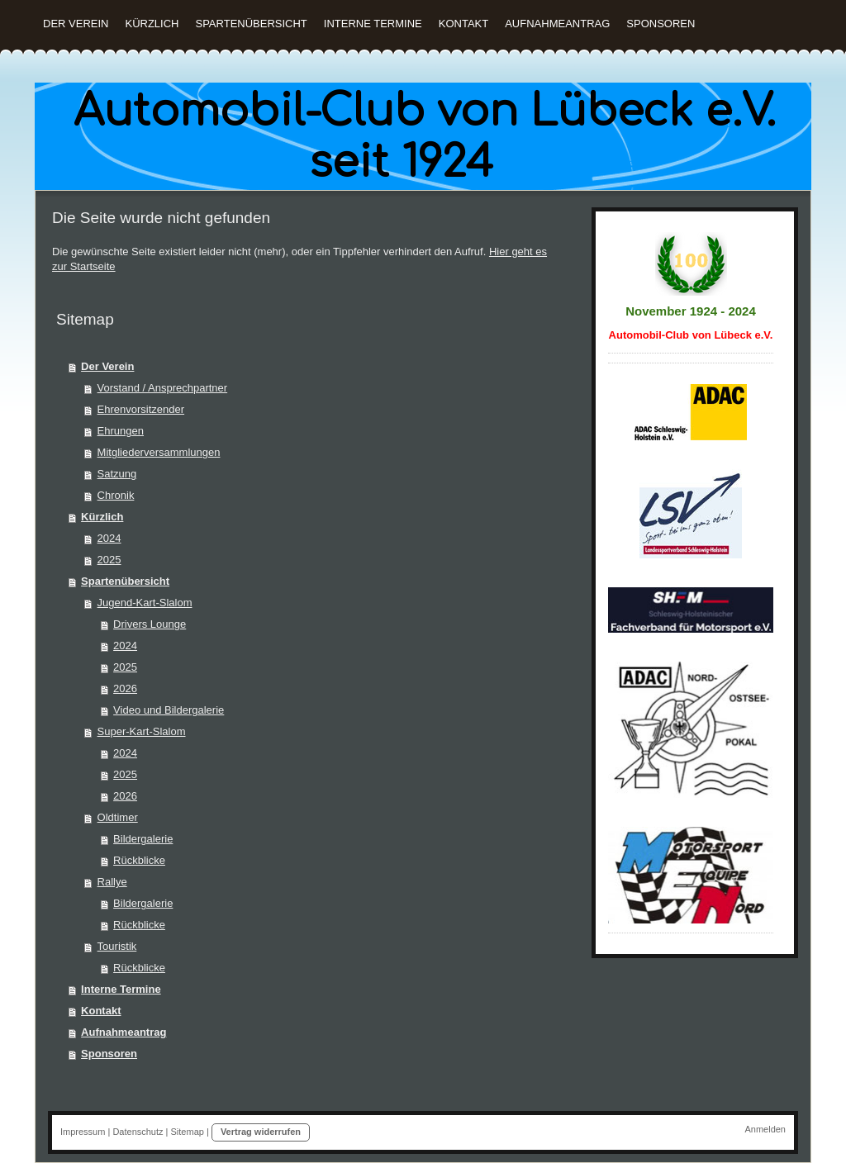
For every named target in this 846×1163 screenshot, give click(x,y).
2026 (125, 688)
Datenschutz (137, 1132)
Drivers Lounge (149, 624)
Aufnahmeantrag (123, 1032)
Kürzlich (102, 516)
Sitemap (187, 1132)
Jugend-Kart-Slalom (144, 602)
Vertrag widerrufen (261, 1132)
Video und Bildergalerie (168, 710)
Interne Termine (121, 989)
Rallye (112, 882)
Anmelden (765, 1129)
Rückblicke (139, 860)
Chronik (116, 495)
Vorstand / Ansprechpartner (162, 388)
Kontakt (101, 1010)
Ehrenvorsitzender (141, 409)
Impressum (82, 1132)
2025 (109, 559)
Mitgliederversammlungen (159, 452)
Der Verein (107, 366)
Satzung (117, 474)
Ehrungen (120, 431)
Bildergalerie (143, 839)
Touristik (117, 946)
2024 (109, 538)
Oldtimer (117, 817)
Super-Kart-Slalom (141, 731)
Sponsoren (109, 1053)
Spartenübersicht (125, 581)
